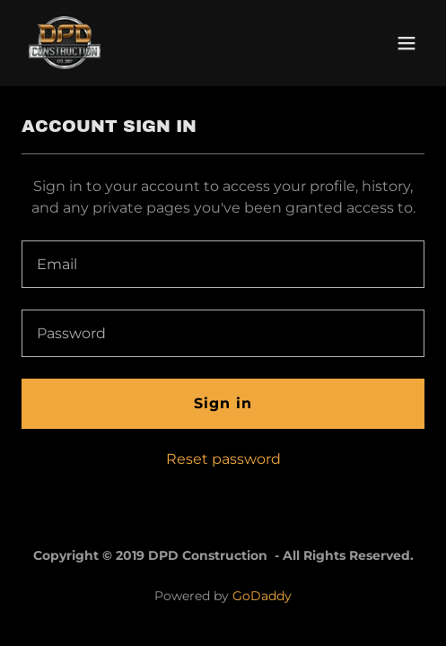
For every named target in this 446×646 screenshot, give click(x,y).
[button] (406, 43)
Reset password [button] (223, 458)
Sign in (223, 403)
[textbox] (223, 264)
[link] (65, 43)
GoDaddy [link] (262, 596)
